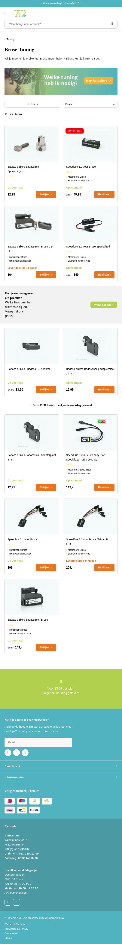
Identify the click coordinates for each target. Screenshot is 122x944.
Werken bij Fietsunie (15, 924)
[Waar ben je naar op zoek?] (61, 24)
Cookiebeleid (11, 933)
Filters (34, 104)
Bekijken (45, 194)
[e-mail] (38, 742)
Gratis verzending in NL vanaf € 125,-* (62, 3)
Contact (8, 938)
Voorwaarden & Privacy (16, 929)
